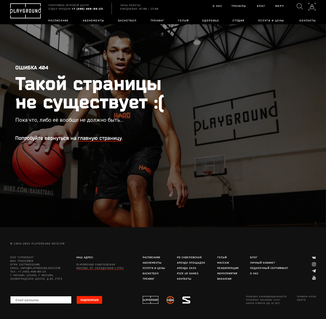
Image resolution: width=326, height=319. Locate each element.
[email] (41, 300)
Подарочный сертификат (269, 268)
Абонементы (93, 20)
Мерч (279, 6)
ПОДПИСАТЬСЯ (89, 300)
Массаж (223, 262)
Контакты (308, 20)
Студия (238, 20)
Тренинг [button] (157, 20)
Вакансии (224, 278)
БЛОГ (261, 6)
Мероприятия (227, 273)
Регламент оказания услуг (263, 300)
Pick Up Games (188, 273)
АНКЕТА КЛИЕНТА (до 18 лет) (263, 303)
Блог (253, 257)
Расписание (58, 20)
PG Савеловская (189, 257)
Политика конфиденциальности (266, 297)
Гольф (183, 20)
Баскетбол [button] (127, 20)
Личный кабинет (262, 262)
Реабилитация (228, 268)
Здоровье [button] (210, 20)
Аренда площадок (191, 262)
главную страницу (99, 138)
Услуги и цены (271, 20)
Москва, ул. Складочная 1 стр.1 (100, 268)
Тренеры (239, 6)
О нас (217, 6)
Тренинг (149, 278)
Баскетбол (151, 273)
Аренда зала (186, 268)
